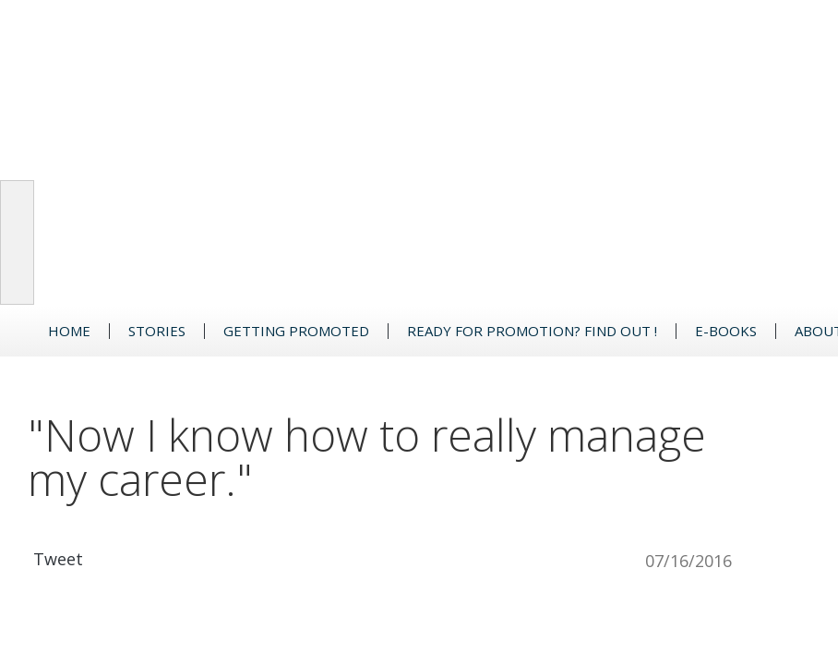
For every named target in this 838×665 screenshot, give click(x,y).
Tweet (58, 559)
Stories (157, 331)
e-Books (726, 331)
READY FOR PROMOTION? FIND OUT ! (532, 331)
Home (69, 331)
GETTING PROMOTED (296, 331)
